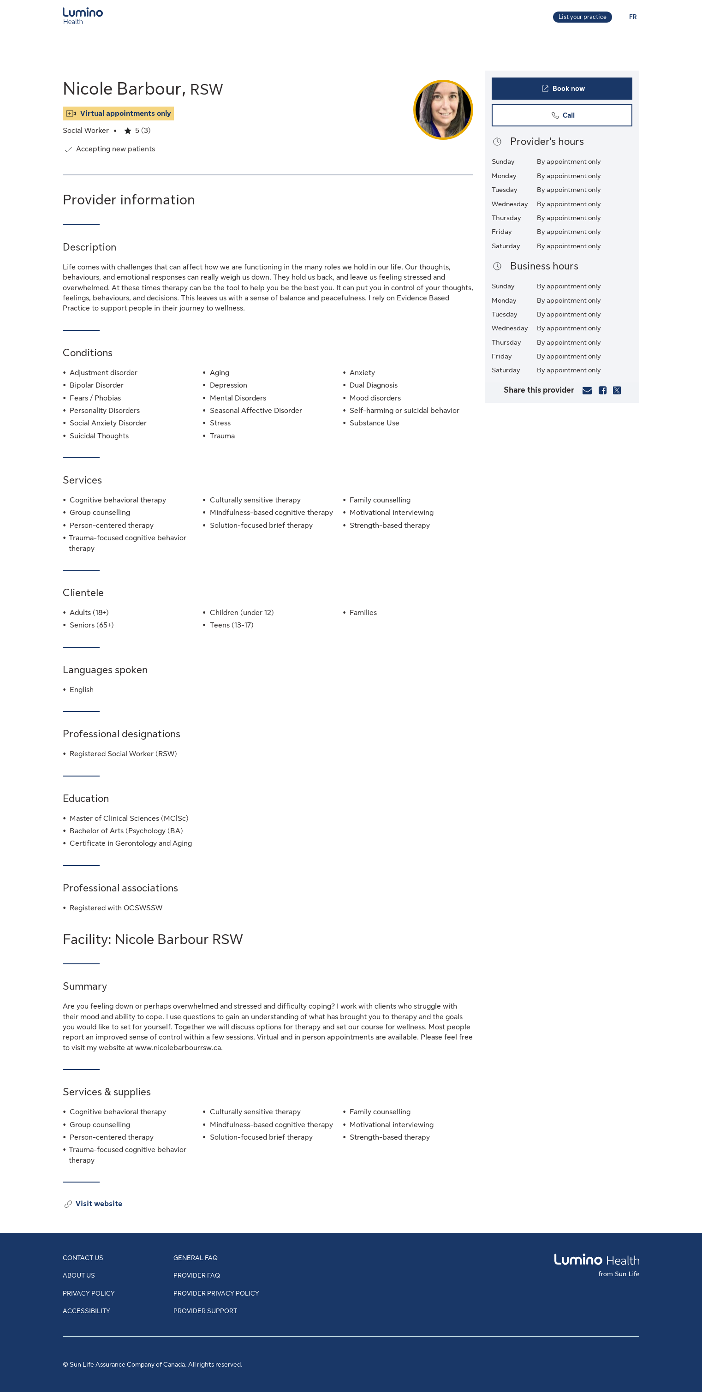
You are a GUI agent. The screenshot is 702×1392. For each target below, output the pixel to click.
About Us (79, 1275)
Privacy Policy (89, 1293)
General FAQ (195, 1257)
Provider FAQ (196, 1275)
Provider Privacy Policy (216, 1293)
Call (580, 117)
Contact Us (83, 1257)
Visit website (99, 1204)
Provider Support (205, 1310)
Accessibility (86, 1310)
